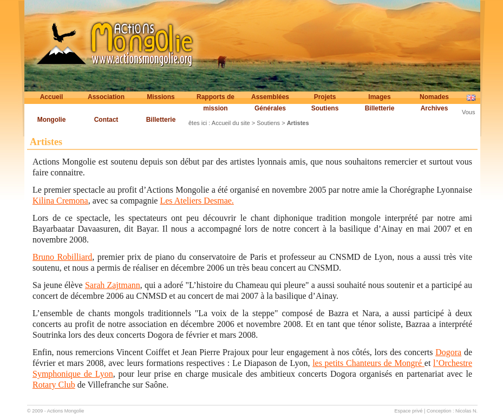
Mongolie (51, 119)
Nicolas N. (466, 411)
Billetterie (380, 108)
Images (379, 97)
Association (106, 97)
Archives (434, 108)
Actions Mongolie (65, 411)
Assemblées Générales (270, 102)
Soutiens (325, 108)
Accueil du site (231, 123)
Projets (325, 97)
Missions (160, 97)
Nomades (434, 97)
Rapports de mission (215, 102)
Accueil (51, 97)
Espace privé (409, 411)
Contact (106, 119)
